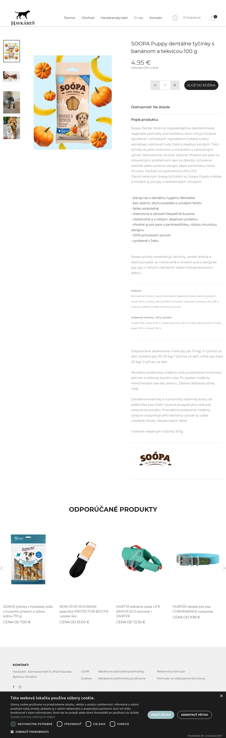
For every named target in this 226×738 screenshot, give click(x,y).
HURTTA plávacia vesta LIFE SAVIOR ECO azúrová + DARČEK (138, 611)
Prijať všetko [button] (161, 715)
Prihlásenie (192, 18)
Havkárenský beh (114, 18)
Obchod (88, 18)
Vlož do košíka (201, 85)
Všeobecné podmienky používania (121, 678)
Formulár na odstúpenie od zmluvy (181, 678)
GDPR (85, 671)
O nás (138, 18)
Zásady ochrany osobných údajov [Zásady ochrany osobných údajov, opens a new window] (33, 716)
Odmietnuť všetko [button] (194, 715)
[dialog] (113, 715)
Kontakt (155, 18)
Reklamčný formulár (171, 671)
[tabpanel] (73, 102)
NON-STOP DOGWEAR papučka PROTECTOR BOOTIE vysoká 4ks (84, 611)
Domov (69, 18)
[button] (76, 732)
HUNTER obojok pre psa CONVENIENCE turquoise (193, 609)
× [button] (221, 696)
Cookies (86, 678)
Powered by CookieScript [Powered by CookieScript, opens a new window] (205, 735)
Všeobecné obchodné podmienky (121, 671)
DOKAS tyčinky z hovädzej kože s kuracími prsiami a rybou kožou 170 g (28, 611)
